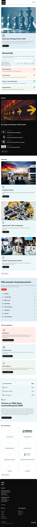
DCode (12, 523)
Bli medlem (4, 289)
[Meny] (33, 2)
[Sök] (33, 60)
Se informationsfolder (7, 356)
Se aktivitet (5, 196)
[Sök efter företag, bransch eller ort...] (18, 61)
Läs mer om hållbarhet (7, 372)
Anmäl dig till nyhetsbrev (8, 340)
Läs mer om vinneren (6, 417)
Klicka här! (5, 45)
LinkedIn (20, 511)
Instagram (20, 512)
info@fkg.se (3, 504)
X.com (20, 514)
